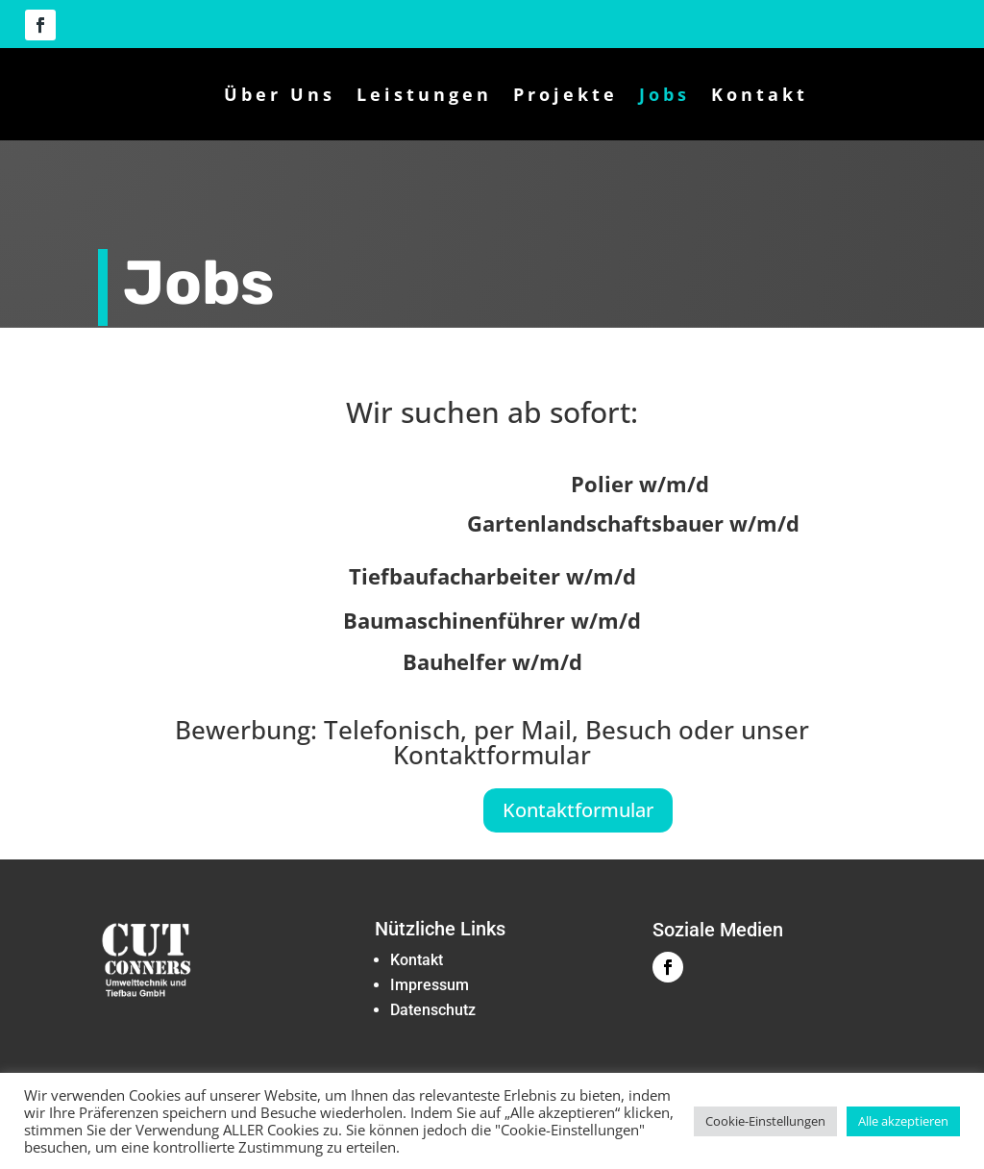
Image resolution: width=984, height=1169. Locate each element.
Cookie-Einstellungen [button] (765, 1121)
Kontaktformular (578, 820)
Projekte (565, 94)
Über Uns (279, 94)
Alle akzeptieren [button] (903, 1121)
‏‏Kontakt (416, 969)
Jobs (664, 94)
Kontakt (759, 94)
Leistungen (424, 94)
